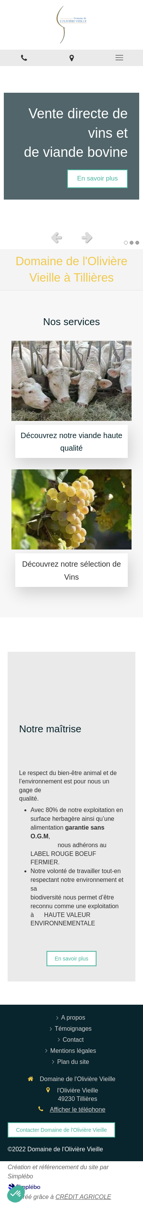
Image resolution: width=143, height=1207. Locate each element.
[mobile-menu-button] (119, 57)
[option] (71, 146)
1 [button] (126, 243)
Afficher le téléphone (78, 1109)
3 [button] (137, 243)
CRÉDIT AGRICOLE (83, 1197)
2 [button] (131, 243)
